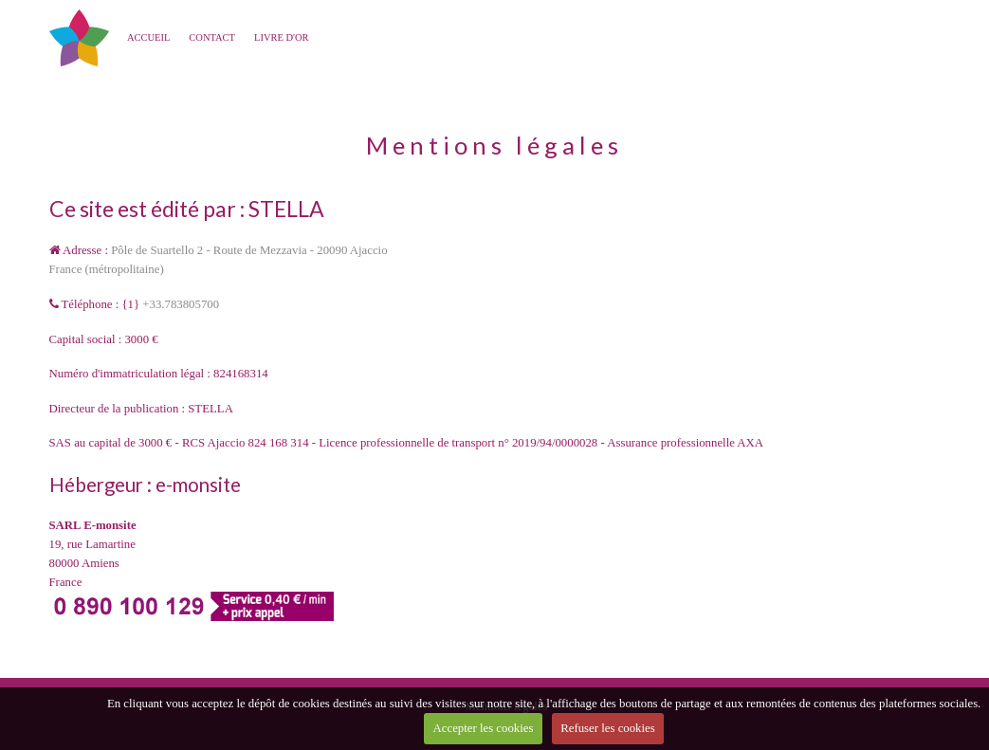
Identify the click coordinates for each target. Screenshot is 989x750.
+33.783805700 (180, 304)
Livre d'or (281, 37)
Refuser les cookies (607, 728)
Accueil (148, 37)
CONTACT (212, 37)
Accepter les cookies (483, 728)
